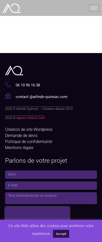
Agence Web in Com (30, 118)
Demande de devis (21, 135)
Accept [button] (61, 234)
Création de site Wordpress (29, 129)
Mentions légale (19, 147)
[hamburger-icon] (93, 7)
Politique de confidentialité (28, 141)
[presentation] (37, 214)
